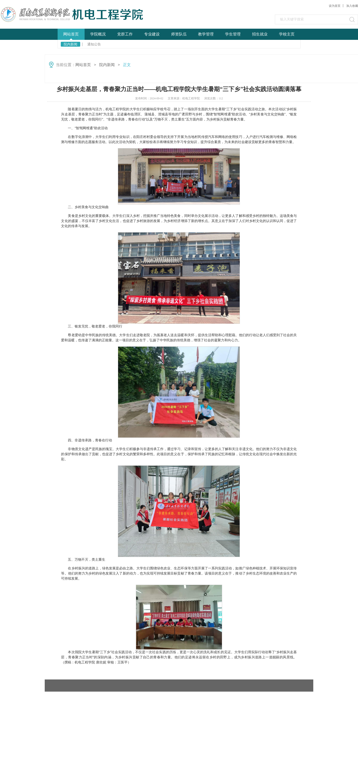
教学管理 (206, 34)
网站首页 (71, 34)
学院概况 (98, 34)
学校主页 (287, 34)
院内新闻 (70, 44)
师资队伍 (179, 34)
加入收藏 (352, 6)
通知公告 (94, 44)
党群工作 (125, 34)
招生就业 (260, 34)
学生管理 (233, 34)
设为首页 (335, 6)
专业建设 (152, 34)
